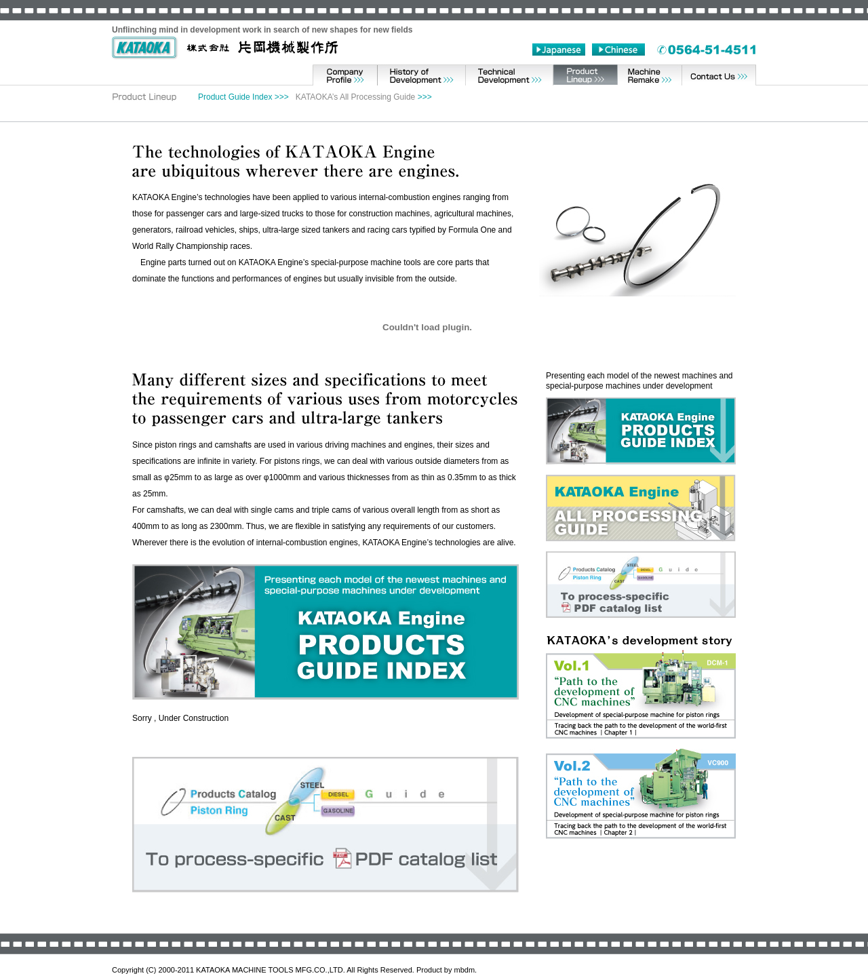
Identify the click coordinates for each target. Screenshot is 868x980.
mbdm (464, 970)
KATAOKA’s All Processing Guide (356, 97)
